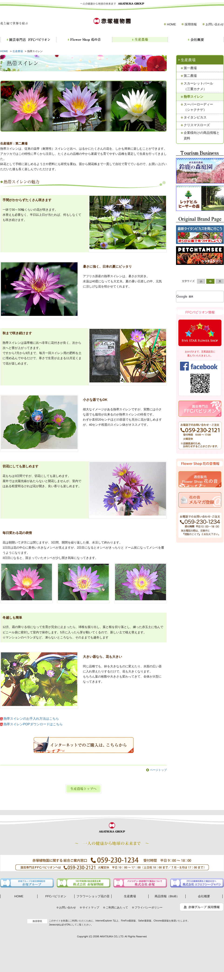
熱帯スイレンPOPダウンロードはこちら (33, 724)
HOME (171, 24)
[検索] (194, 296)
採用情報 (191, 24)
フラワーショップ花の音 (93, 896)
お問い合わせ (215, 24)
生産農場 (18, 51)
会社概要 (204, 896)
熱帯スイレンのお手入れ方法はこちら (31, 718)
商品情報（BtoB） (167, 896)
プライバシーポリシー (149, 907)
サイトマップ (90, 907)
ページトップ (158, 770)
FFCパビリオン (55, 896)
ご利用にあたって (117, 907)
